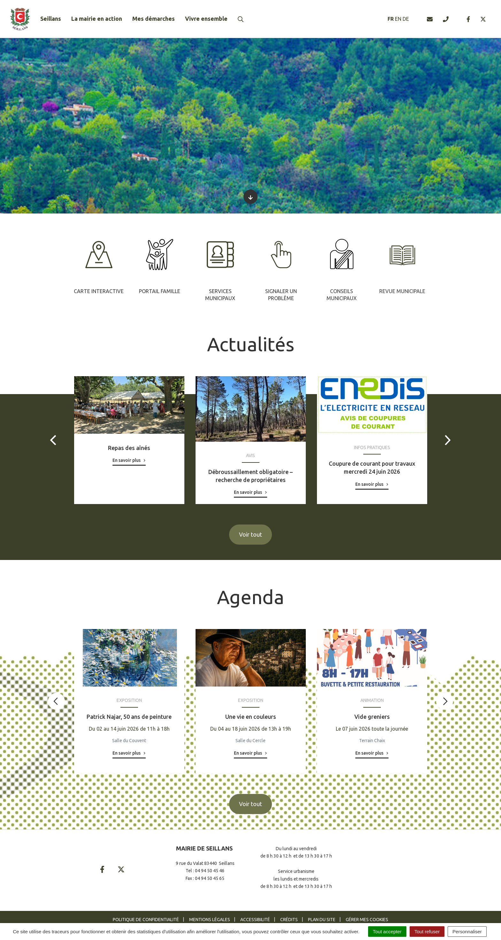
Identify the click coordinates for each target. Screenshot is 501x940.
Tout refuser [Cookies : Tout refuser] (427, 931)
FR (391, 19)
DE (406, 19)
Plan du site (321, 919)
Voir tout (250, 534)
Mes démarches (153, 18)
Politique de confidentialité (146, 919)
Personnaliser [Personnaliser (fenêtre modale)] (467, 931)
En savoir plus (126, 460)
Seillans (50, 18)
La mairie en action (96, 18)
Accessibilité (255, 919)
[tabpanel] (98, 265)
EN (398, 19)
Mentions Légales (209, 919)
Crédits (289, 919)
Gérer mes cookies (367, 919)
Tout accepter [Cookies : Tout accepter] (387, 931)
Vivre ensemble (206, 18)
